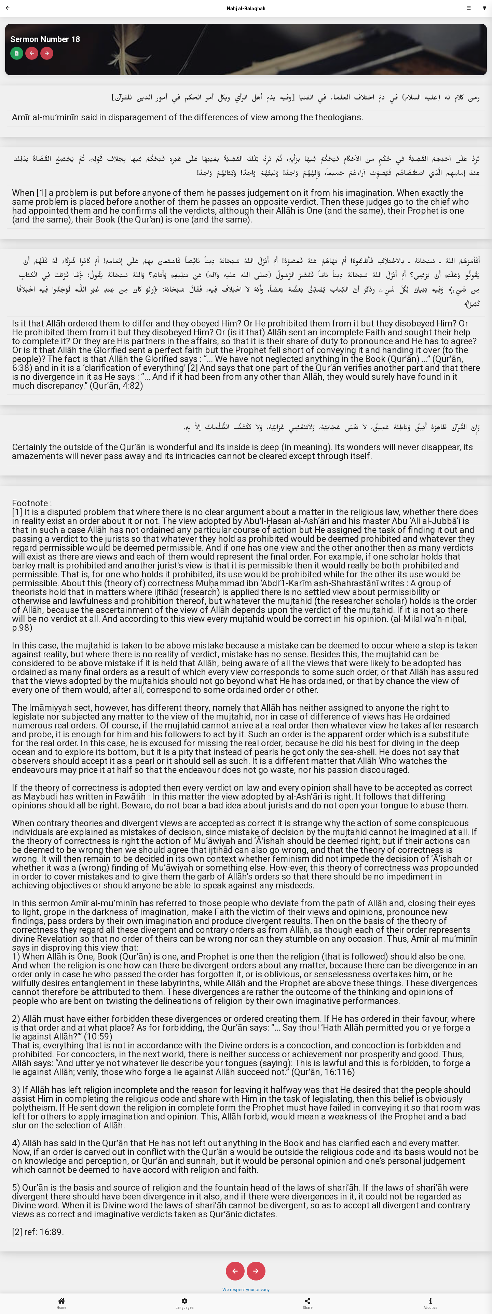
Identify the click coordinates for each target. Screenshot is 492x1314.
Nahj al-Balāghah (246, 8)
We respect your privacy (246, 1289)
